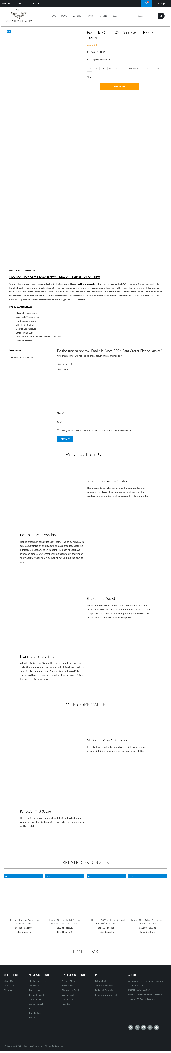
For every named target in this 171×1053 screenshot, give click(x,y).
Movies (89, 16)
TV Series (103, 16)
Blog (115, 16)
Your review (63, 369)
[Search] (161, 16)
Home (53, 16)
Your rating (63, 364)
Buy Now (119, 86)
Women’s (76, 16)
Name (60, 414)
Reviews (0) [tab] (30, 270)
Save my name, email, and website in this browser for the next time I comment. (96, 431)
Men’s (64, 16)
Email (60, 423)
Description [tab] (14, 270)
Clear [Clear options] (89, 77)
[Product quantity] (93, 86)
